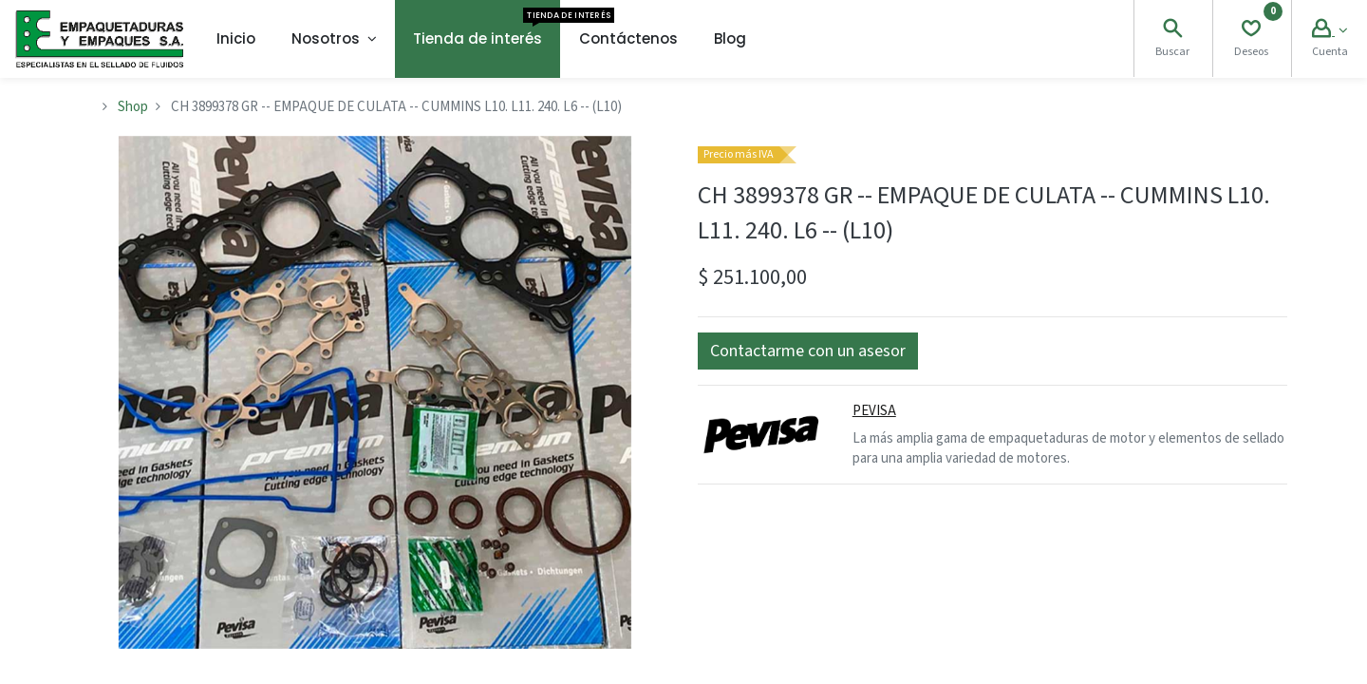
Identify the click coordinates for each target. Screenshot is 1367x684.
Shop (133, 107)
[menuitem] (235, 39)
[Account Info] (1329, 31)
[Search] (1172, 31)
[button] (808, 351)
